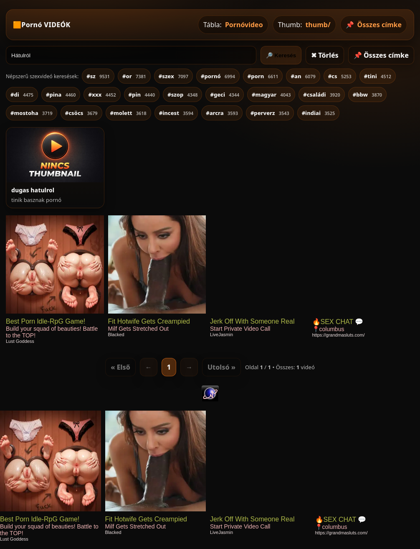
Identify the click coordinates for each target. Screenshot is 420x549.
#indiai (318, 113)
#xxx (102, 94)
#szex (173, 76)
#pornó (218, 76)
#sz (98, 76)
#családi (321, 94)
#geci (224, 94)
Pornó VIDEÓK (45, 24)
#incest (176, 113)
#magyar (271, 94)
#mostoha (31, 113)
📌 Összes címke (381, 55)
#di (21, 94)
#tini (377, 76)
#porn (263, 76)
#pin (142, 94)
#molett (128, 113)
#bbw (367, 94)
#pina (61, 94)
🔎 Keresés (281, 55)
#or (134, 76)
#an (303, 76)
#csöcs (81, 113)
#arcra (222, 113)
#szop (182, 94)
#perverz (269, 113)
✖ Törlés (325, 55)
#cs (340, 76)
